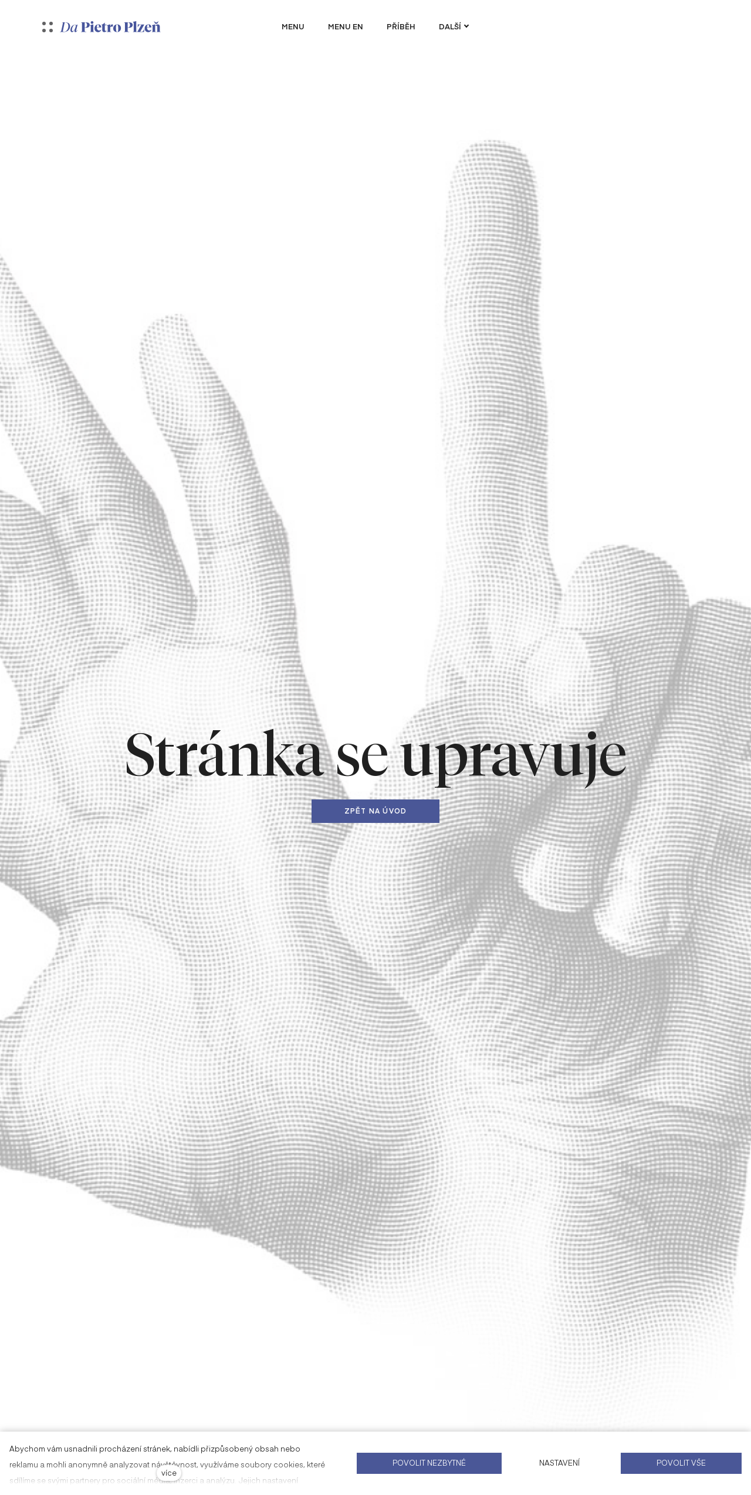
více (169, 1472)
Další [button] (454, 26)
